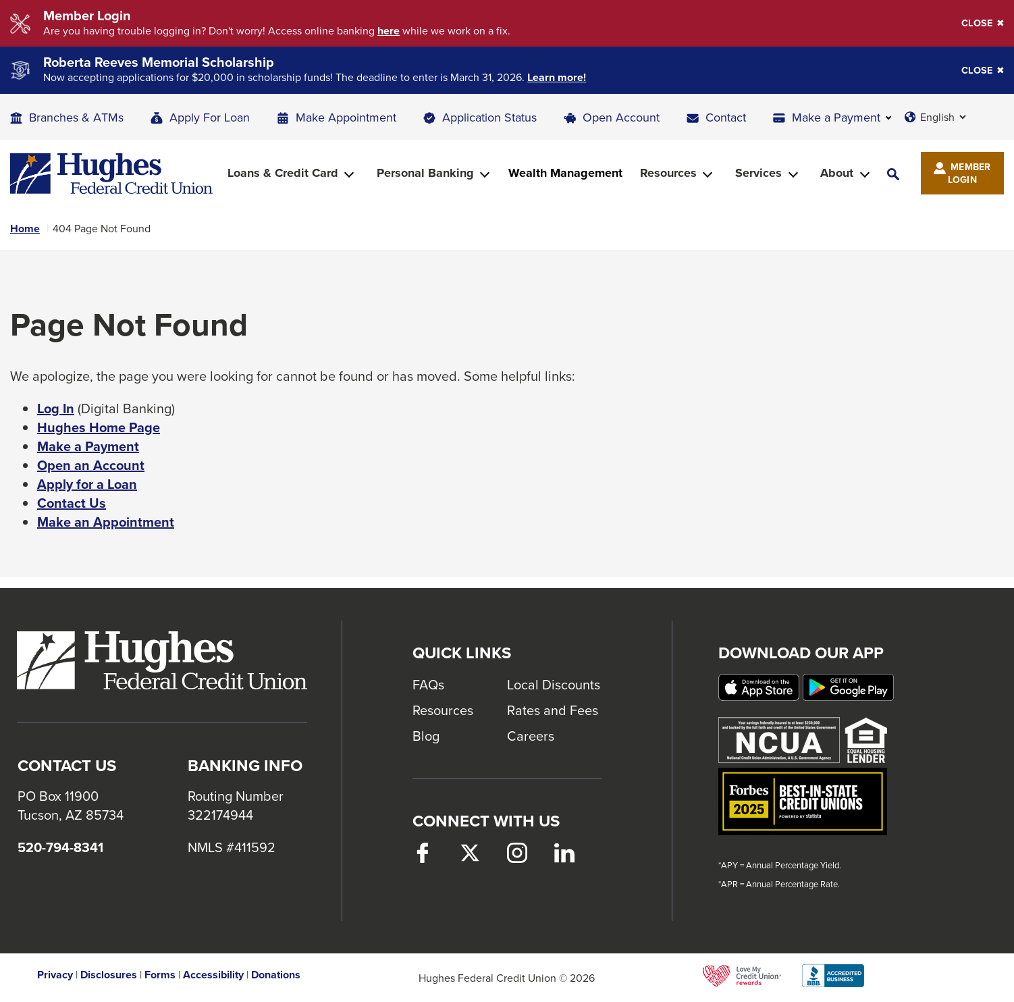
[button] (893, 173)
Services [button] (758, 173)
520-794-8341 (60, 847)
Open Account (621, 117)
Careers (530, 735)
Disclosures (108, 975)
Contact (725, 117)
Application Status (489, 117)
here (388, 31)
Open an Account (90, 465)
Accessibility (213, 975)
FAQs (428, 684)
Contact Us (71, 503)
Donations (275, 975)
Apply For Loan (209, 117)
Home (25, 228)
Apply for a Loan (87, 484)
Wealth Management (565, 173)
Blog (425, 735)
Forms (160, 975)
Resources (442, 710)
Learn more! (556, 77)
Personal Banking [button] (425, 173)
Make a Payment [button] (836, 117)
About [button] (836, 173)
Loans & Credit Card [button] (283, 173)
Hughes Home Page (98, 427)
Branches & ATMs (76, 117)
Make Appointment (346, 117)
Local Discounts (553, 684)
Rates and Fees (552, 710)
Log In (55, 408)
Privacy (55, 975)
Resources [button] (668, 173)
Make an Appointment (105, 521)
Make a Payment (88, 446)
